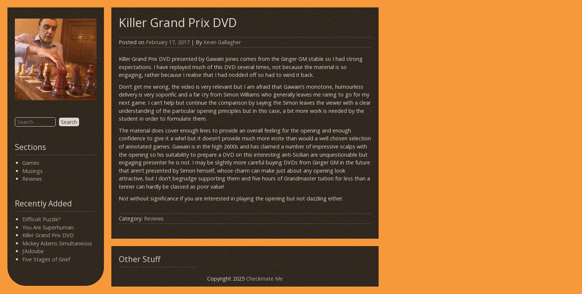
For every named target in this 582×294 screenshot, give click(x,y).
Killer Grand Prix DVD (48, 235)
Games (30, 162)
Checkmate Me (264, 278)
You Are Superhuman (47, 227)
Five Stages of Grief (46, 259)
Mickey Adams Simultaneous (57, 243)
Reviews (32, 178)
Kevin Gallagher (222, 42)
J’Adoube (33, 251)
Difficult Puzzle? (41, 219)
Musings (32, 170)
